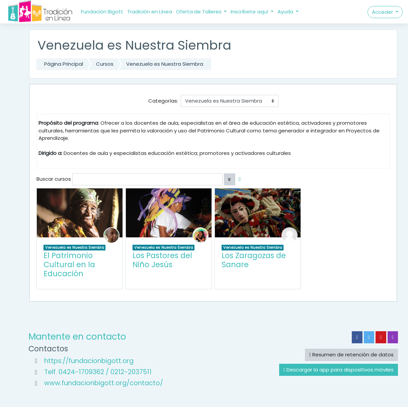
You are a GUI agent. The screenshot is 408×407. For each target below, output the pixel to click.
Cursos (104, 63)
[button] (241, 179)
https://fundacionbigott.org (89, 360)
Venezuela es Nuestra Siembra (164, 63)
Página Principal (63, 63)
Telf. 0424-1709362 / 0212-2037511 (98, 371)
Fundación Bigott (102, 11)
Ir (229, 179)
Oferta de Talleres (199, 11)
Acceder (383, 11)
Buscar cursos (53, 178)
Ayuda (286, 11)
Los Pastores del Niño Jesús (162, 260)
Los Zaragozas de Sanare (254, 260)
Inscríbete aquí (250, 11)
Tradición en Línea (149, 11)
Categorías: (163, 100)
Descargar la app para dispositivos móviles (338, 369)
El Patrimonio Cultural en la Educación (69, 264)
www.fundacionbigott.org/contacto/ (103, 383)
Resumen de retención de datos (351, 354)
